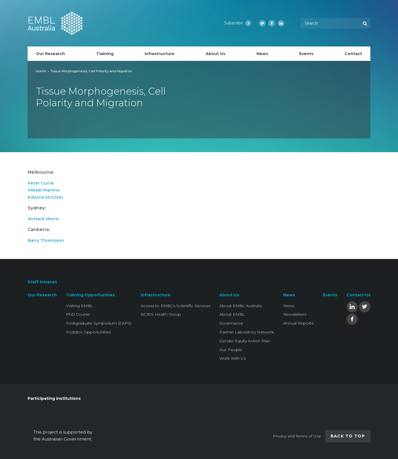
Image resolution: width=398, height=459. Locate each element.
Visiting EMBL (79, 305)
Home (41, 71)
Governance (231, 323)
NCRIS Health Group (161, 314)
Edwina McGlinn (45, 200)
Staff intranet (42, 282)
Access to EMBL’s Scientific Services (175, 305)
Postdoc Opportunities (88, 332)
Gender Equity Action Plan (244, 340)
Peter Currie (41, 185)
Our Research (42, 294)
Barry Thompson (46, 243)
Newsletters (294, 314)
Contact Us (358, 294)
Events (330, 294)
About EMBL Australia (240, 305)
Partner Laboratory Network (246, 332)
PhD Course (78, 314)
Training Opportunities (90, 294)
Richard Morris (43, 221)
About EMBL (232, 314)
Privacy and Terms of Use (297, 436)
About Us (229, 294)
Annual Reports (298, 323)
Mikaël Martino (44, 192)
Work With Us (232, 358)
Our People (230, 349)
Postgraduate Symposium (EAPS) (98, 323)
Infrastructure (156, 294)
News (289, 294)
